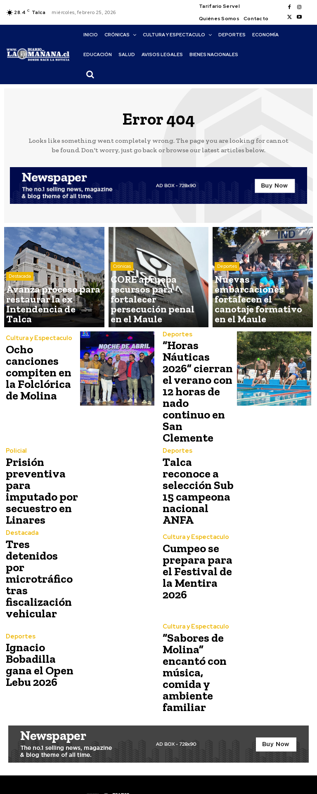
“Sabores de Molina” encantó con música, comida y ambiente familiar (198, 611)
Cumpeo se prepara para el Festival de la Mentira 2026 (197, 532)
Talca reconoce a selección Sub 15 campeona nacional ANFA (197, 454)
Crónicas (122, 297)
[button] (90, 74)
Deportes (227, 297)
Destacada (20, 297)
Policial (15, 424)
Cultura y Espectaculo (35, 348)
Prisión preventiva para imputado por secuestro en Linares (40, 454)
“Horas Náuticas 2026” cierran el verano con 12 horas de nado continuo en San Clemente (197, 374)
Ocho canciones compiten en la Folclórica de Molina (42, 373)
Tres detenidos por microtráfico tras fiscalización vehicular (40, 532)
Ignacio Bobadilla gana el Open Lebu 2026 (40, 611)
